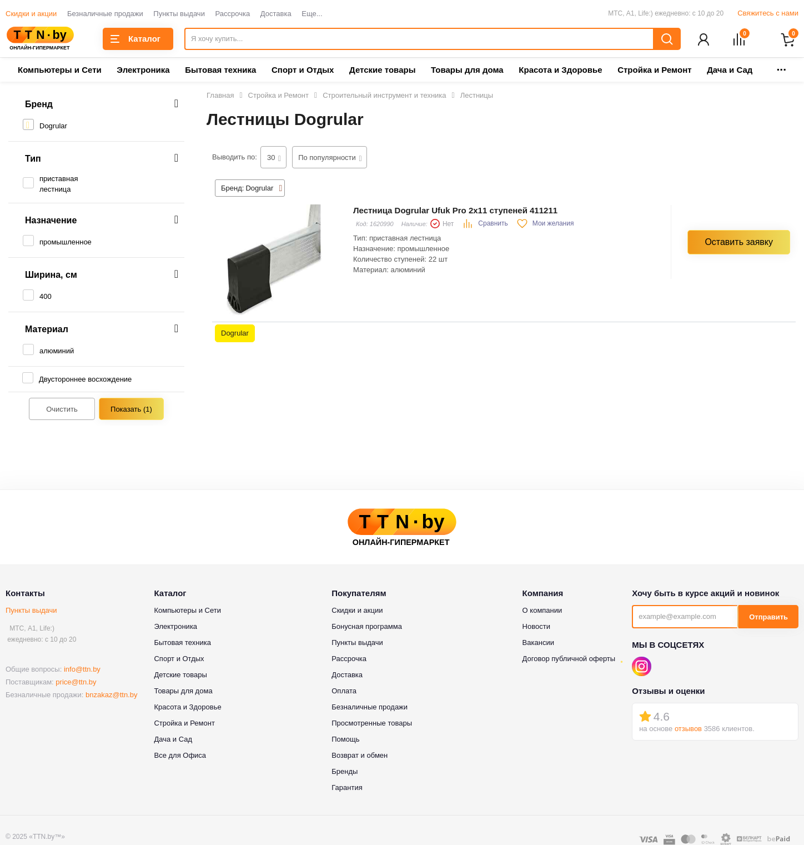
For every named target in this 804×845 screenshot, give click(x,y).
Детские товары (382, 71)
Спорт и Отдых (303, 71)
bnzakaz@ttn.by (111, 696)
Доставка (276, 13)
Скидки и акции (31, 13)
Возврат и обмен (359, 756)
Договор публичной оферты (569, 660)
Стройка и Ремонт (654, 71)
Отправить (768, 618)
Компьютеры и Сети (60, 71)
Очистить (62, 410)
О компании (542, 611)
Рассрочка (232, 13)
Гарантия (346, 788)
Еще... (312, 13)
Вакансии (538, 643)
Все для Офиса (180, 756)
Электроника (143, 71)
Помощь (345, 740)
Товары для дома (467, 71)
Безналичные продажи (105, 13)
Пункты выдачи (179, 13)
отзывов (688, 729)
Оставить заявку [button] (739, 242)
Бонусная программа (366, 627)
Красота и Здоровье (560, 71)
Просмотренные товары (371, 724)
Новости (536, 627)
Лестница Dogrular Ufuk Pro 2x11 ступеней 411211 (455, 211)
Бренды (344, 772)
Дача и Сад (729, 71)
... (781, 67)
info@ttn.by (82, 670)
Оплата (343, 692)
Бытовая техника (220, 71)
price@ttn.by (76, 683)
